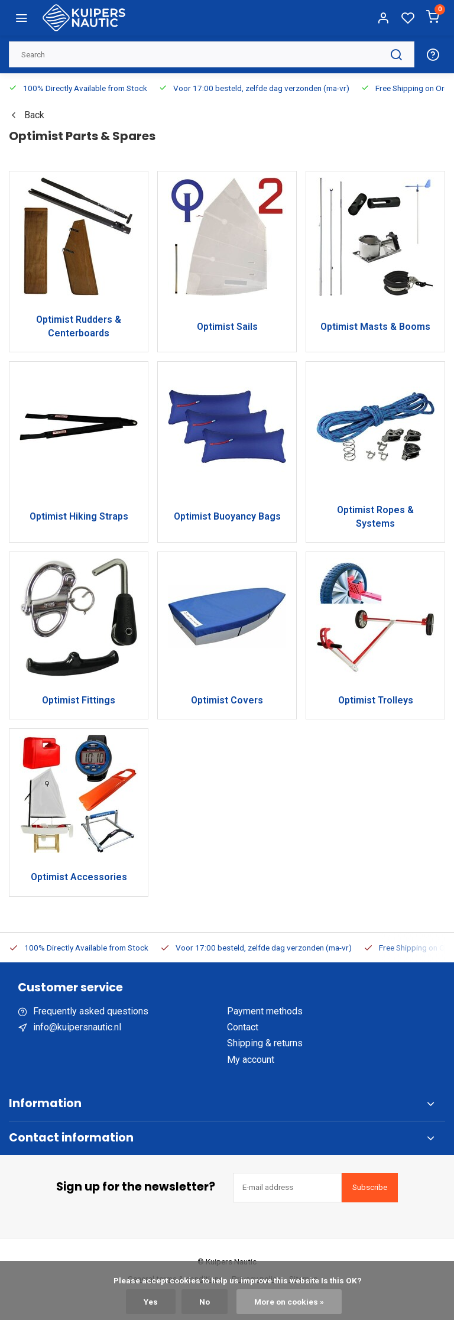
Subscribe (369, 1187)
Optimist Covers (227, 700)
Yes (151, 1301)
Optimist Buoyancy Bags (227, 516)
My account (250, 1059)
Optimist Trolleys (375, 700)
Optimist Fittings (78, 700)
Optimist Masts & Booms (375, 326)
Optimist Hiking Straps (79, 516)
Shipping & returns (265, 1043)
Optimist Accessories (79, 877)
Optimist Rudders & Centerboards (78, 326)
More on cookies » (289, 1301)
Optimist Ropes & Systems (375, 516)
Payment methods (265, 1011)
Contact (242, 1027)
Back (26, 115)
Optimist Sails (227, 326)
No (204, 1301)
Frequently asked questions (90, 1011)
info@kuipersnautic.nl (77, 1027)
